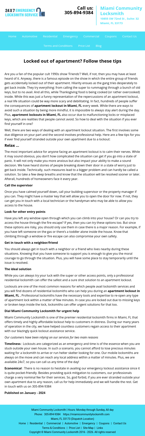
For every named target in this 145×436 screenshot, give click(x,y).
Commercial (91, 36)
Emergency (70, 36)
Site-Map (88, 427)
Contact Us (129, 36)
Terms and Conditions (58, 46)
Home (12, 36)
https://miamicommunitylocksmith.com (86, 414)
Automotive (29, 36)
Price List (84, 46)
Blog (99, 46)
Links (100, 427)
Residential (50, 36)
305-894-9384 (78, 12)
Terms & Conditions (53, 427)
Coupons (111, 36)
